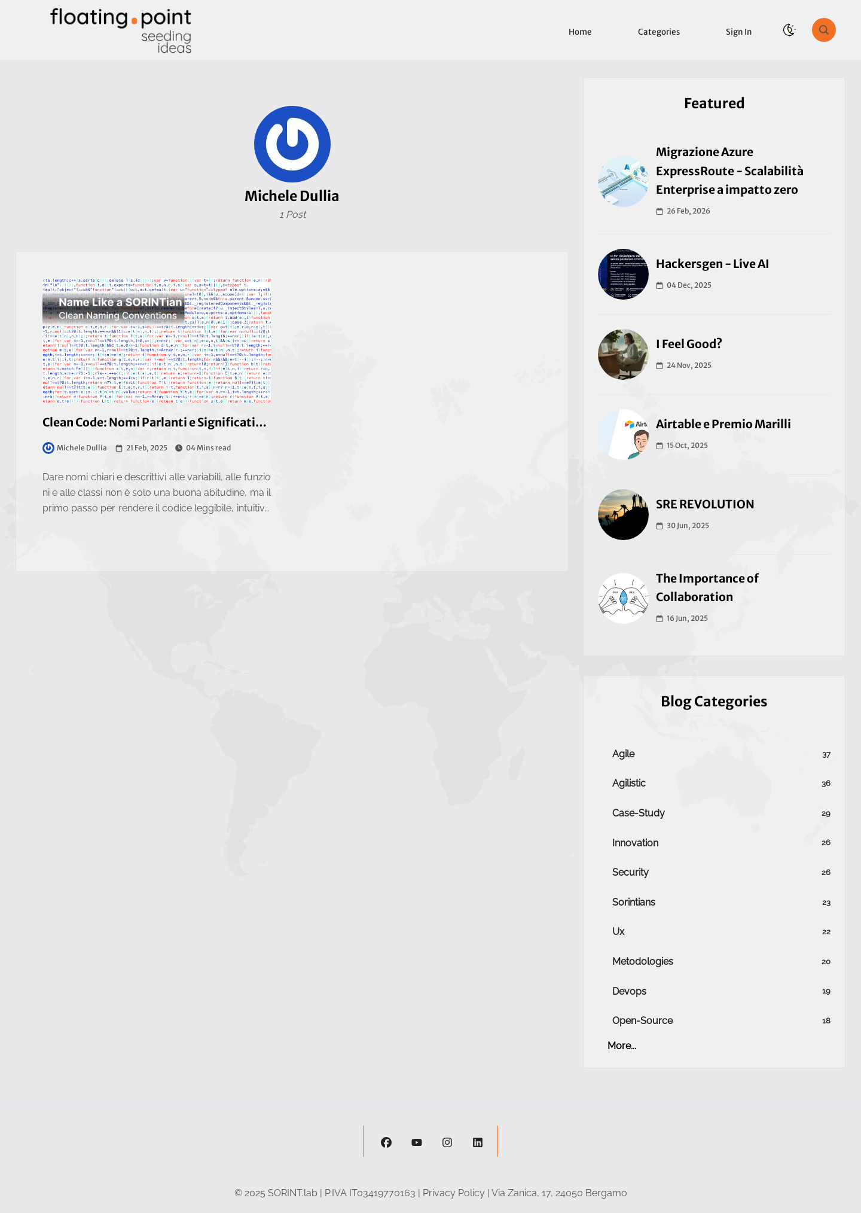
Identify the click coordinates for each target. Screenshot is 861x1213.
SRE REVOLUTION (705, 504)
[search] (824, 30)
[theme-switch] (789, 30)
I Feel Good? (689, 344)
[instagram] (447, 1141)
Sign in (739, 32)
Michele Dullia (74, 448)
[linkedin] (478, 1141)
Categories (659, 32)
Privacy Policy (454, 1193)
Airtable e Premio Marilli (723, 424)
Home (580, 32)
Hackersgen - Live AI (713, 264)
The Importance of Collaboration (707, 587)
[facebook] (386, 1141)
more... (621, 1046)
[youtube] (417, 1141)
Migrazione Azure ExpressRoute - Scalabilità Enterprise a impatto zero (730, 170)
